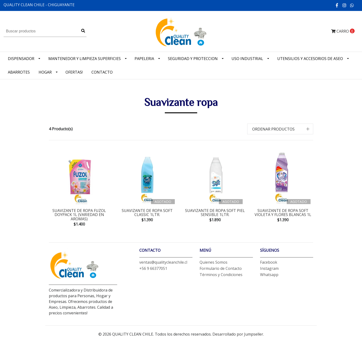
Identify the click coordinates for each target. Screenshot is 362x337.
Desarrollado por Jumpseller (237, 334)
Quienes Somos (213, 262)
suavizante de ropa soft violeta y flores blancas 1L (283, 212)
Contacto (102, 72)
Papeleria (144, 58)
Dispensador (21, 58)
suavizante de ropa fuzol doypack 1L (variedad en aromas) (79, 214)
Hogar (45, 72)
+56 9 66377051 (153, 268)
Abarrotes (19, 72)
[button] (280, 129)
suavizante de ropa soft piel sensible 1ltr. (215, 212)
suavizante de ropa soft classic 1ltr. (147, 212)
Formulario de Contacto (221, 268)
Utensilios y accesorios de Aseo (310, 58)
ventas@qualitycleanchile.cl (163, 262)
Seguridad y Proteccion (193, 58)
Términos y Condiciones (221, 274)
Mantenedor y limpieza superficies (84, 58)
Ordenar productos (273, 129)
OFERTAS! (74, 72)
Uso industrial (247, 58)
